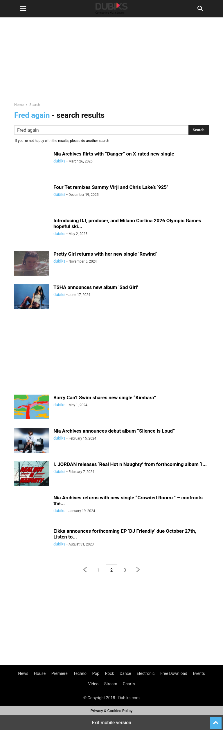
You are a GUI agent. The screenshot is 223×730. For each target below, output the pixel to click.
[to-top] (216, 720)
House (40, 673)
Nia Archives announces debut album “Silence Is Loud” (114, 431)
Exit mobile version (111, 722)
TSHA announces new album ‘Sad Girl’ (95, 287)
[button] (23, 8)
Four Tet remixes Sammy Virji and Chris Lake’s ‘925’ (110, 187)
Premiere (59, 673)
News (23, 673)
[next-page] (138, 570)
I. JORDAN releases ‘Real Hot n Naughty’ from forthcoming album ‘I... (130, 464)
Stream (110, 684)
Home (19, 105)
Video (93, 684)
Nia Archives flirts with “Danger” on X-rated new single (113, 154)
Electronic (146, 673)
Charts (129, 684)
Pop (95, 673)
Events (199, 673)
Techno (80, 673)
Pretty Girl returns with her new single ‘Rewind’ (105, 254)
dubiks (59, 161)
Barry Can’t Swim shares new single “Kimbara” (104, 397)
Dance (125, 673)
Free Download (173, 673)
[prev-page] (85, 570)
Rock (109, 673)
